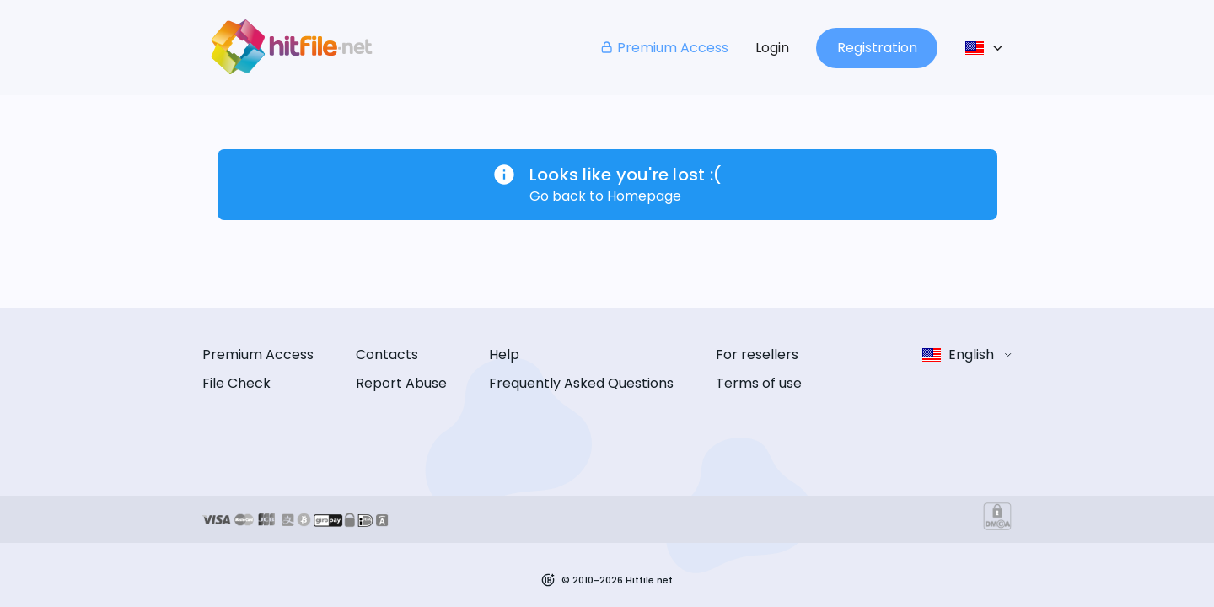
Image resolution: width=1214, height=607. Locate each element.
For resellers (757, 354)
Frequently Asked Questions (581, 383)
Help (504, 354)
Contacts (387, 354)
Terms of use (759, 383)
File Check (236, 383)
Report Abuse (401, 383)
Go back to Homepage (605, 196)
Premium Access (663, 47)
